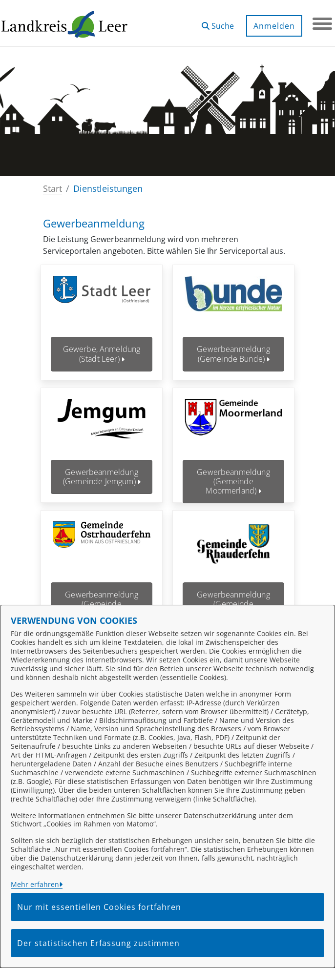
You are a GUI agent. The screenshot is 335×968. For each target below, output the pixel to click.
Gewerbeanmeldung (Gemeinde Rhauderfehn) (233, 589)
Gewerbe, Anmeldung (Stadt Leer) (102, 354)
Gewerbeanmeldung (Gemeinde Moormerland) (233, 474)
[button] (218, 22)
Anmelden (274, 26)
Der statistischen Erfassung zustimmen (98, 943)
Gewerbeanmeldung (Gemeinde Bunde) (233, 354)
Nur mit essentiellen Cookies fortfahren (99, 907)
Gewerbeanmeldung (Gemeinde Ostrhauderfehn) (101, 589)
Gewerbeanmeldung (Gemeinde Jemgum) (101, 469)
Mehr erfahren (35, 884)
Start (52, 188)
